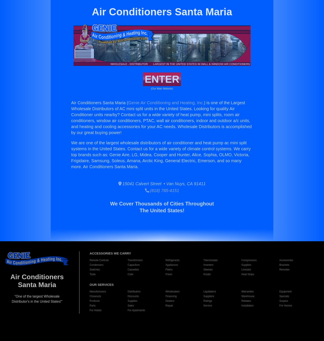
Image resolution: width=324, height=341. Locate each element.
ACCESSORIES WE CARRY (110, 253)
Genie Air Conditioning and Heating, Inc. (166, 102)
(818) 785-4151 (162, 190)
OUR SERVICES (102, 284)
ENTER (162, 79)
